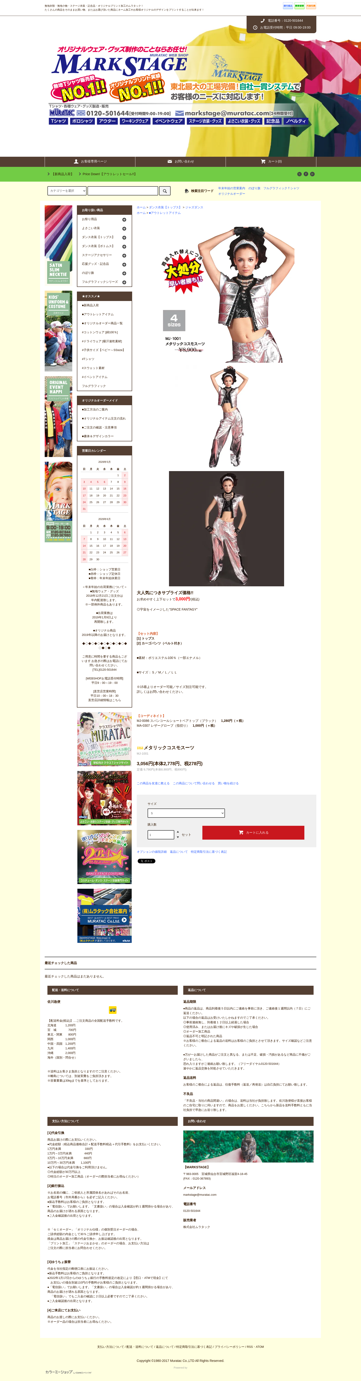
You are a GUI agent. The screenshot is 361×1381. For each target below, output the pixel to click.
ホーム (141, 207)
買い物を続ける (228, 783)
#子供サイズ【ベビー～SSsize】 (103, 350)
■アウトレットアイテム (165, 213)
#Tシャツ (88, 359)
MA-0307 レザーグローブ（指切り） (177, 725)
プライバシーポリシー (230, 1347)
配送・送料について (139, 1347)
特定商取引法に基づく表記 (209, 851)
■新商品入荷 (90, 305)
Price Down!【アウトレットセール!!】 (107, 174)
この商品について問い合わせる (194, 783)
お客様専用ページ (90, 161)
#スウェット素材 (93, 368)
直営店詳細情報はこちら (104, 700)
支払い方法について (110, 1347)
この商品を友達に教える (153, 783)
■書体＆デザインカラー (98, 436)
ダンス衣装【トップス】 (165, 207)
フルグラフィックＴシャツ (281, 188)
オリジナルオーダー (231, 193)
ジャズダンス (194, 207)
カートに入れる (253, 832)
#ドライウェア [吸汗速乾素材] (102, 341)
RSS (250, 1347)
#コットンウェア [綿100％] (100, 332)
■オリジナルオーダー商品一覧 (102, 323)
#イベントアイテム (95, 377)
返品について (179, 851)
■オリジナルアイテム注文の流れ (104, 418)
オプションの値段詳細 (152, 851)
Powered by (116, 1370)
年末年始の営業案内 (231, 188)
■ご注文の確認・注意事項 (99, 427)
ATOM (260, 1347)
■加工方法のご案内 (95, 409)
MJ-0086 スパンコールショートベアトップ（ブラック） (191, 721)
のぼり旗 (254, 188)
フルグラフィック (94, 386)
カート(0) (271, 161)
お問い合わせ (180, 161)
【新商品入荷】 (60, 174)
